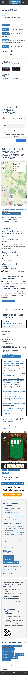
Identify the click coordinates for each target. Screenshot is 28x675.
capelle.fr (5, 645)
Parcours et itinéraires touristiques (14, 526)
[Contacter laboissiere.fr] (25, 2)
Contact (25, 672)
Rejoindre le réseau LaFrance (11, 562)
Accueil (2, 672)
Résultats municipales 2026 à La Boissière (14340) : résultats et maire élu (12, 398)
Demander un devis (8, 556)
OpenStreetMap (20, 204)
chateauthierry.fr (20, 654)
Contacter (8, 551)
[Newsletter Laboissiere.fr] (22, 2)
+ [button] (3, 169)
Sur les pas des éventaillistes (13, 323)
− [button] (3, 171)
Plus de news (6, 413)
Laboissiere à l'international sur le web (15, 544)
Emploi (14, 672)
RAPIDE (11, 470)
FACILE (4, 470)
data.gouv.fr (15, 221)
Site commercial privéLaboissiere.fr (15, 2)
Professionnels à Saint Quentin (10, 657)
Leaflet (14, 204)
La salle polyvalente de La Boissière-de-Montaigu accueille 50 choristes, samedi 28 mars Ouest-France (13, 363)
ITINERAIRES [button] (6, 25)
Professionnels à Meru (8, 651)
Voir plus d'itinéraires (8, 326)
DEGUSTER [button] (5, 29)
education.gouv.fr (6, 221)
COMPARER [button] (6, 33)
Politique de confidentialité (10, 569)
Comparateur (8, 672)
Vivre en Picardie (7, 660)
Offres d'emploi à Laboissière (12, 520)
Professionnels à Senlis (8, 654)
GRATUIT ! (5, 472)
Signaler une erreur (8, 559)
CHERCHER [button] (6, 46)
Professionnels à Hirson (8, 648)
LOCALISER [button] (6, 40)
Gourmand (19, 672)
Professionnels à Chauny (15, 645)
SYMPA (17, 470)
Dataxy (12, 217)
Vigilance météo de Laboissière (13, 542)
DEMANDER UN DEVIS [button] (8, 301)
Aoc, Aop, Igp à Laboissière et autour (14, 532)
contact (3, 15)
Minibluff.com (5, 428)
